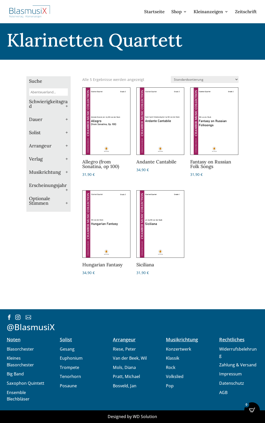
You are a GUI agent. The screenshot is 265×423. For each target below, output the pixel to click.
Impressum (230, 374)
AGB (223, 392)
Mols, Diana (124, 367)
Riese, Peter (124, 349)
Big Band (15, 374)
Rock (170, 367)
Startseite (154, 12)
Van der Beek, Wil (130, 358)
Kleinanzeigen (208, 12)
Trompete (69, 367)
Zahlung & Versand (237, 365)
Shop (176, 12)
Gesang (67, 349)
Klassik (172, 358)
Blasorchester (20, 349)
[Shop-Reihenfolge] (205, 79)
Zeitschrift (246, 12)
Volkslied (174, 376)
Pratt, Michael (126, 376)
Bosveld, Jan (124, 386)
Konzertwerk (178, 349)
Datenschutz (231, 383)
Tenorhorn (70, 376)
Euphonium (71, 358)
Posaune (68, 386)
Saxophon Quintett (25, 383)
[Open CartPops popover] (252, 410)
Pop (170, 386)
